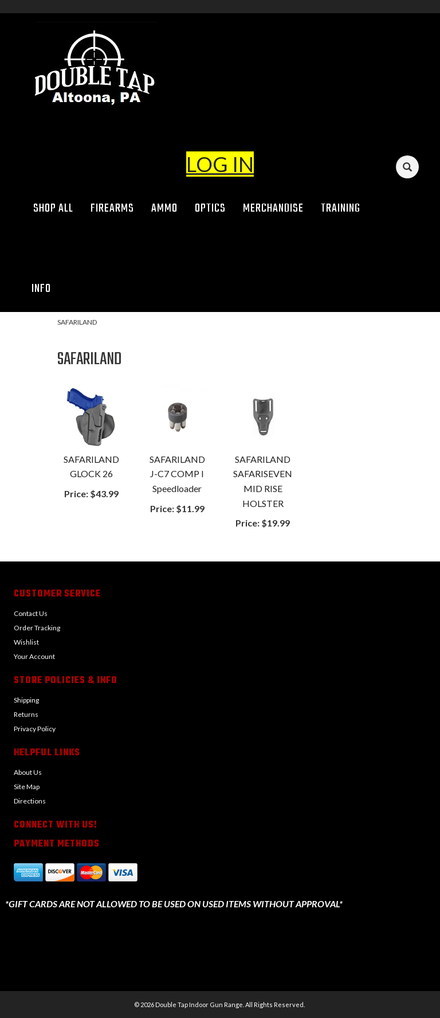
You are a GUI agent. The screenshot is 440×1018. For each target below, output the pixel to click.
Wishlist (26, 642)
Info (45, 288)
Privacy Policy (35, 728)
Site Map (27, 786)
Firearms (112, 208)
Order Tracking (37, 627)
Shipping (26, 700)
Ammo (164, 208)
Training (340, 208)
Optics (210, 208)
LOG (207, 164)
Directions (30, 801)
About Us (28, 772)
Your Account (34, 656)
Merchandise (273, 208)
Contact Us (31, 613)
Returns (26, 714)
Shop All (53, 208)
